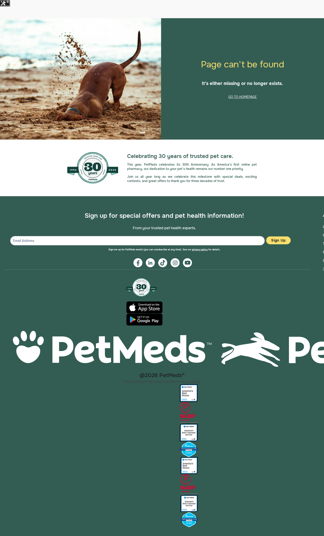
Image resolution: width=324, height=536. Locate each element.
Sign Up (278, 240)
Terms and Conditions (163, 382)
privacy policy (200, 249)
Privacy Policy (134, 382)
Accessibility (191, 382)
